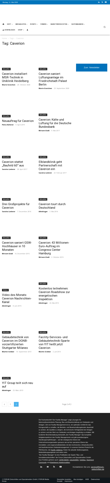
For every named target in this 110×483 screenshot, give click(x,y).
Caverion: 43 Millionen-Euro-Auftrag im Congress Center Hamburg (54, 248)
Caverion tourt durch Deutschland (52, 205)
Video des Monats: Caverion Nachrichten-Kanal (17, 298)
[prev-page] (4, 404)
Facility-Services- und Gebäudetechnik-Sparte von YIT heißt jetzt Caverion (54, 342)
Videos (5, 290)
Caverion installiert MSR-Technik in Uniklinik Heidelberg (15, 77)
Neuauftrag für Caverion (18, 121)
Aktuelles (6, 69)
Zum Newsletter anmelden (92, 69)
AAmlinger (43, 211)
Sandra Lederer (8, 169)
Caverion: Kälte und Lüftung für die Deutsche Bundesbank (55, 123)
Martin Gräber (8, 352)
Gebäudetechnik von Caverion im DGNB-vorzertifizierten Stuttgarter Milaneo (15, 342)
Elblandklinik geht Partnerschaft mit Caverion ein (50, 165)
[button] (104, 27)
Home (4, 38)
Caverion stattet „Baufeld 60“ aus (13, 163)
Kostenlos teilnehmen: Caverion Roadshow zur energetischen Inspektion (54, 294)
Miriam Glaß (44, 130)
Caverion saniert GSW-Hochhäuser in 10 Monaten (17, 246)
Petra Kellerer (8, 125)
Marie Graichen (8, 85)
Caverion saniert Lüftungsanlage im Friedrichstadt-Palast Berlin (53, 79)
